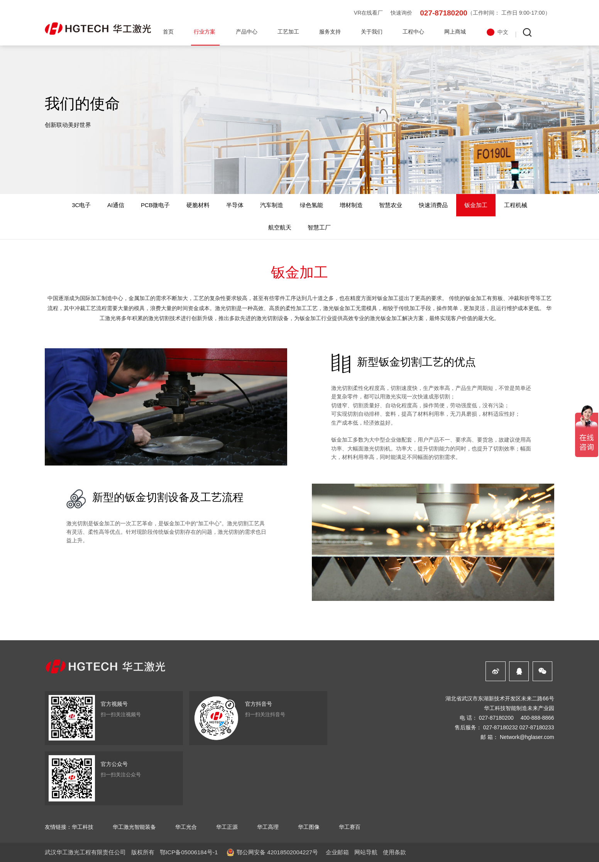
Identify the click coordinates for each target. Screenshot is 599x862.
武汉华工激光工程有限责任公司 (85, 852)
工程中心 (413, 32)
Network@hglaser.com (527, 737)
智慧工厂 (319, 227)
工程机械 (515, 205)
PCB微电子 (155, 205)
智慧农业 (390, 205)
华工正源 (227, 827)
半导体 (235, 205)
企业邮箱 (337, 852)
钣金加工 (475, 205)
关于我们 (371, 32)
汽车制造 (271, 205)
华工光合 (186, 827)
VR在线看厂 (368, 13)
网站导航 (365, 852)
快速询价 (401, 13)
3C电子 (81, 205)
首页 (168, 32)
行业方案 (204, 32)
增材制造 (351, 205)
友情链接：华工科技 (69, 827)
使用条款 (394, 852)
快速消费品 (433, 205)
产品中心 (246, 32)
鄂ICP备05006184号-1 (189, 852)
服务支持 (330, 32)
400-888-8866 (537, 718)
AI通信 (115, 205)
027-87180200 (443, 13)
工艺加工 (288, 32)
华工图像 (309, 827)
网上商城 (455, 32)
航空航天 (279, 227)
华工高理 (268, 827)
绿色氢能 (311, 205)
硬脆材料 (198, 205)
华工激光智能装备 (134, 827)
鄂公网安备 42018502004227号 (277, 852)
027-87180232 (500, 727)
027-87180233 (536, 727)
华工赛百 (349, 827)
